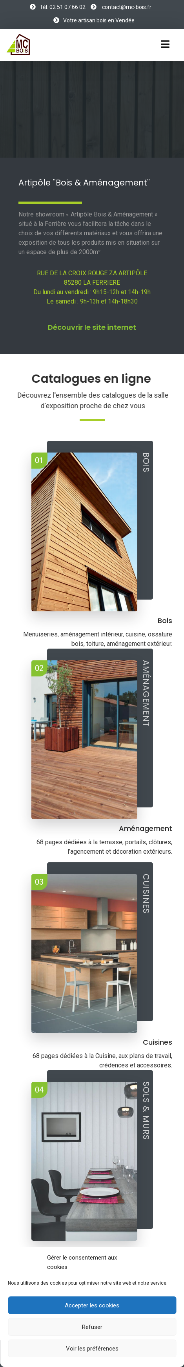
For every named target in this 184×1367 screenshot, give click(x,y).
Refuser (92, 1327)
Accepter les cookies (92, 1305)
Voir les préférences (92, 1348)
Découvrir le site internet (92, 327)
